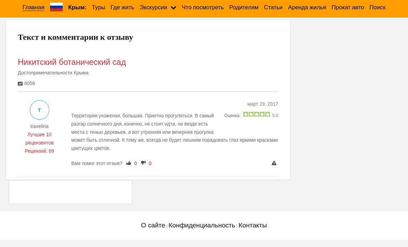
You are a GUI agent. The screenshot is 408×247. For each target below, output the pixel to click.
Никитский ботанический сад (72, 62)
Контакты (252, 225)
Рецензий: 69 (39, 151)
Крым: (77, 7)
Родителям (243, 7)
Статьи (273, 7)
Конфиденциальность (202, 225)
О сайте (153, 225)
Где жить (122, 7)
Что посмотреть (203, 7)
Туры (98, 7)
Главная (34, 7)
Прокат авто (348, 7)
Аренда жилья (307, 7)
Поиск (378, 7)
